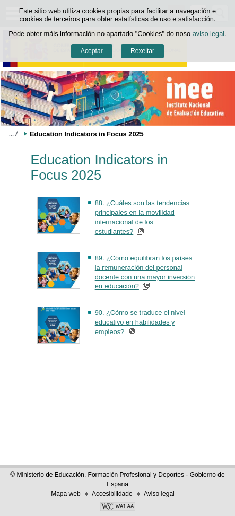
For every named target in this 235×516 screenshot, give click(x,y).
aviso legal (208, 34)
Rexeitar (142, 51)
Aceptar (92, 51)
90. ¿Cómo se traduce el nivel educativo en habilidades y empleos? (140, 322)
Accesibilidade (112, 493)
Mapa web (65, 493)
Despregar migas (13, 133)
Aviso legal (159, 493)
